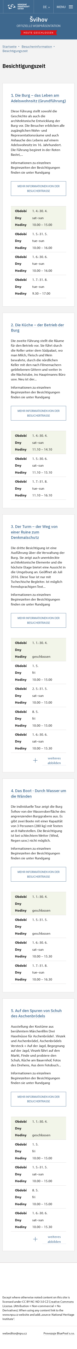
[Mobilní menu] (65, 6)
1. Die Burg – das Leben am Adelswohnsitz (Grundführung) (37, 101)
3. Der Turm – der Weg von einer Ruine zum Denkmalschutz (36, 539)
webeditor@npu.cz (14, 1342)
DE (46, 7)
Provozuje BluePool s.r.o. (59, 1342)
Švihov (39, 19)
